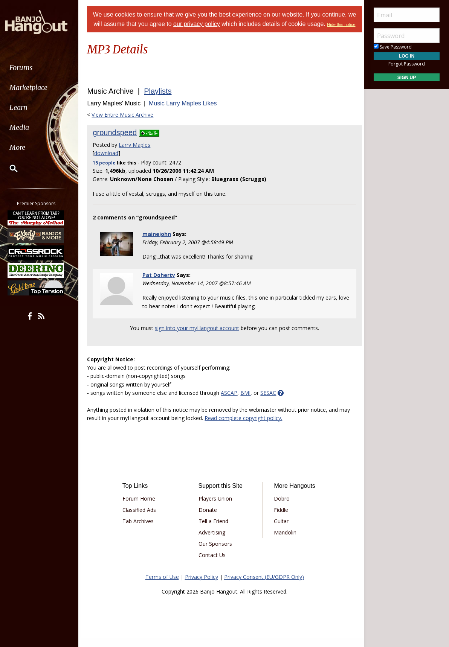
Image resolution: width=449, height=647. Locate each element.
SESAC (271, 401)
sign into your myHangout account (197, 337)
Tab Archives (140, 530)
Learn (25, 107)
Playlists (161, 100)
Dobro (281, 507)
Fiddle (280, 518)
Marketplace (35, 87)
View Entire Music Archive (126, 123)
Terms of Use (162, 585)
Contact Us (212, 564)
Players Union (216, 507)
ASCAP (232, 401)
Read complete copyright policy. (247, 427)
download (110, 162)
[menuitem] (42, 68)
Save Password (393, 47)
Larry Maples (138, 153)
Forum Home (141, 507)
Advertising (212, 541)
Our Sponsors (216, 552)
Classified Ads (142, 518)
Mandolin (284, 541)
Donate (208, 518)
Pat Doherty (161, 284)
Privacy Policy (201, 585)
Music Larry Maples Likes (186, 112)
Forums (27, 67)
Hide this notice (224, 34)
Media (25, 127)
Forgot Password (406, 64)
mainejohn (159, 243)
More (24, 147)
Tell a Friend (214, 530)
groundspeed (118, 141)
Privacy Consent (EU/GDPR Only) (264, 585)
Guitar (280, 530)
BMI (249, 401)
